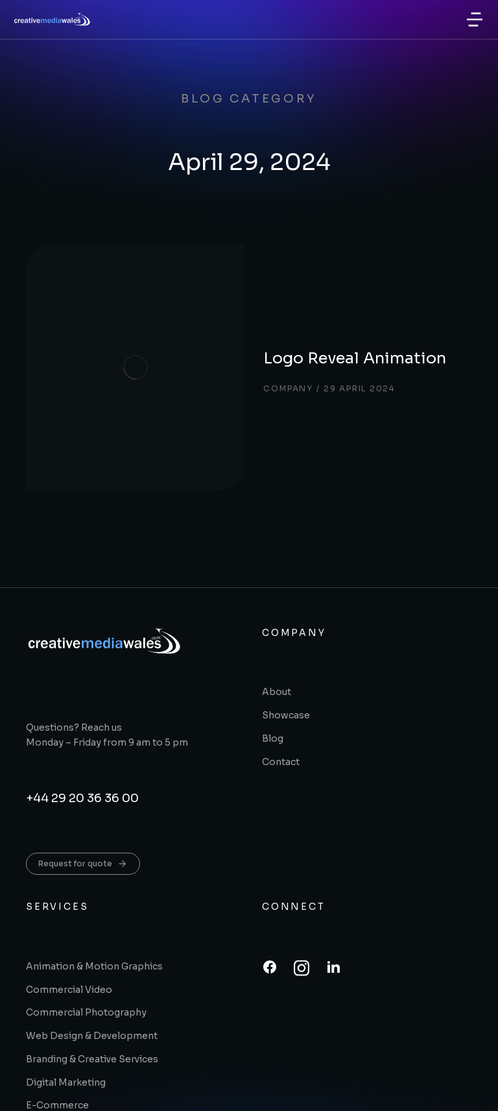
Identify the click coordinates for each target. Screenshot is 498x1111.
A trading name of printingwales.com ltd (189, 1093)
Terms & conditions (367, 1093)
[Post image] (91, 309)
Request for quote (83, 741)
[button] (474, 19)
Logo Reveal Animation (277, 296)
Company (208, 327)
